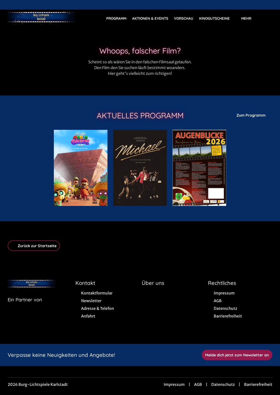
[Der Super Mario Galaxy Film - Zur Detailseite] (80, 168)
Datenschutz (223, 384)
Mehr (249, 18)
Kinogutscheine (217, 18)
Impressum (174, 384)
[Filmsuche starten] (267, 18)
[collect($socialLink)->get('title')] (8, 5)
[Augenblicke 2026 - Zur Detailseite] (199, 168)
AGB (198, 384)
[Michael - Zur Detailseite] (140, 168)
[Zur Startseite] (41, 18)
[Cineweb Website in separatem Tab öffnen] (25, 306)
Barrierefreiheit (258, 384)
